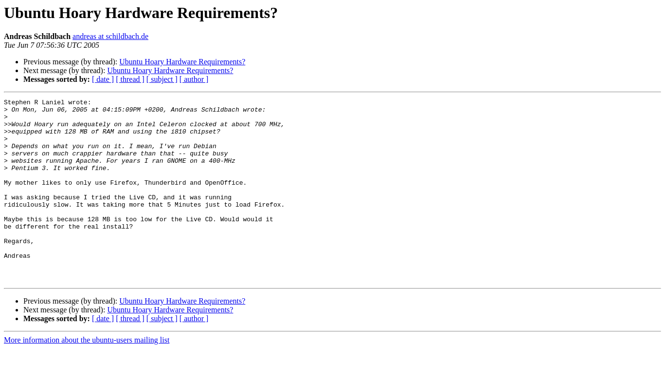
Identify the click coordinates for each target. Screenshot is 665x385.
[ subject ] (162, 79)
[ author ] (194, 79)
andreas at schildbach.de (110, 36)
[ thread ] (130, 79)
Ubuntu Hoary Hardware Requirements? (182, 62)
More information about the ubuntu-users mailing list (86, 376)
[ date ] (103, 79)
